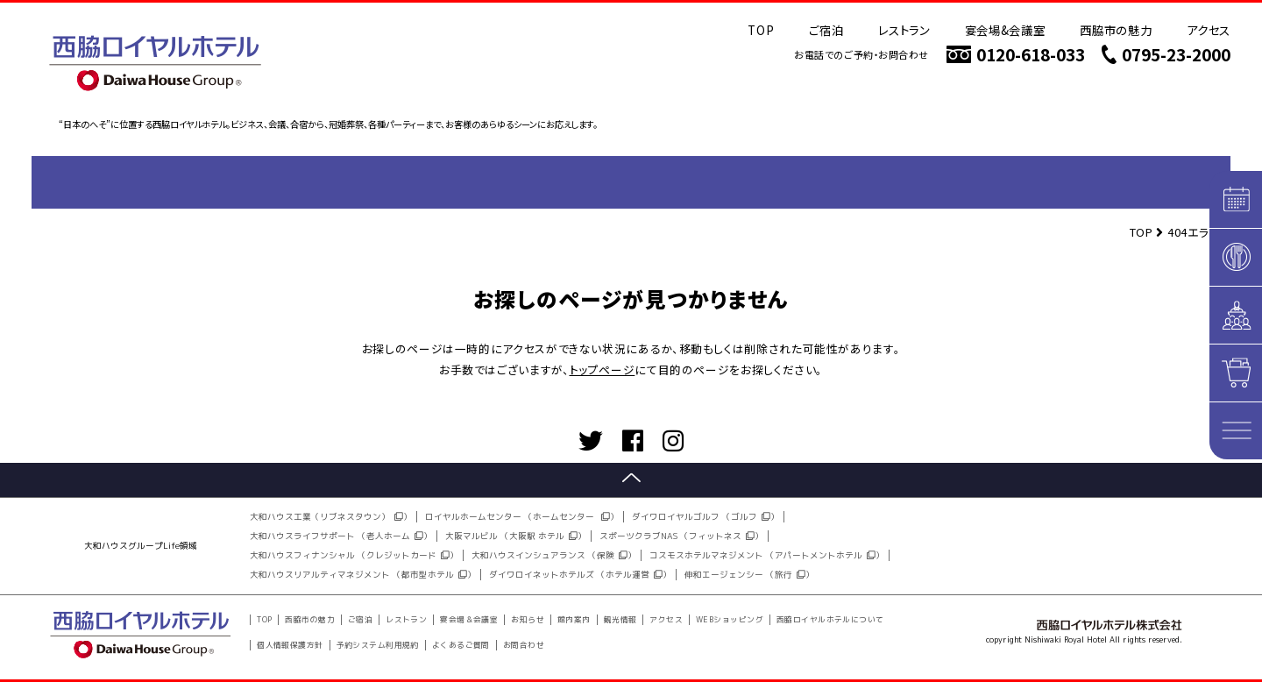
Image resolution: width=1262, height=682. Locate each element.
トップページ (602, 369)
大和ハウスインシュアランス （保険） (553, 555)
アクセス (1208, 30)
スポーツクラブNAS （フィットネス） (681, 536)
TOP (761, 30)
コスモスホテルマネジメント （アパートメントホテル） (766, 555)
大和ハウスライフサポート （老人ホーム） (341, 536)
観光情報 (620, 620)
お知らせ (527, 620)
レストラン (903, 30)
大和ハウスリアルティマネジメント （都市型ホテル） (363, 574)
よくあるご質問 (461, 645)
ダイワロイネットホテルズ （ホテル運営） (580, 574)
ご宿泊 (826, 30)
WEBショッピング (729, 620)
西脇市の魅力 (1116, 30)
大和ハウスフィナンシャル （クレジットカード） (354, 555)
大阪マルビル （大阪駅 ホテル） (515, 536)
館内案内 (574, 620)
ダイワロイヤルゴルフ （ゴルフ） (705, 516)
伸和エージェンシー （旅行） (749, 574)
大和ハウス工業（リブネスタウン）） (331, 516)
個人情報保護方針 (290, 645)
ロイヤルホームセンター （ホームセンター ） (522, 516)
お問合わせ (523, 645)
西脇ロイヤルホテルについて (830, 620)
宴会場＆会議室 (469, 620)
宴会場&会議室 (1005, 30)
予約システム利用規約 (378, 645)
